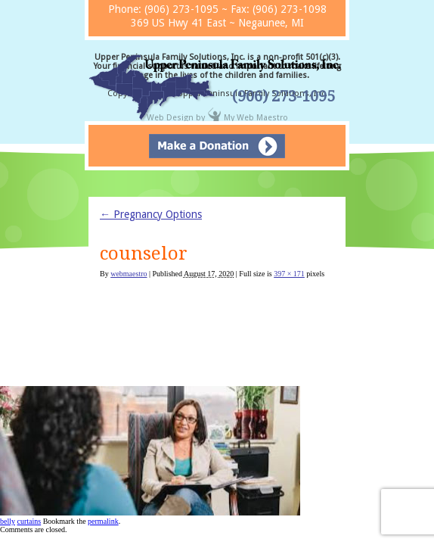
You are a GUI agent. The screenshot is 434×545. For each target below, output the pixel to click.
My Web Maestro (256, 118)
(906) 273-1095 (283, 96)
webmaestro (128, 273)
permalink (103, 521)
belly (7, 521)
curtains (29, 521)
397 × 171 (289, 273)
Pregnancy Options (151, 214)
